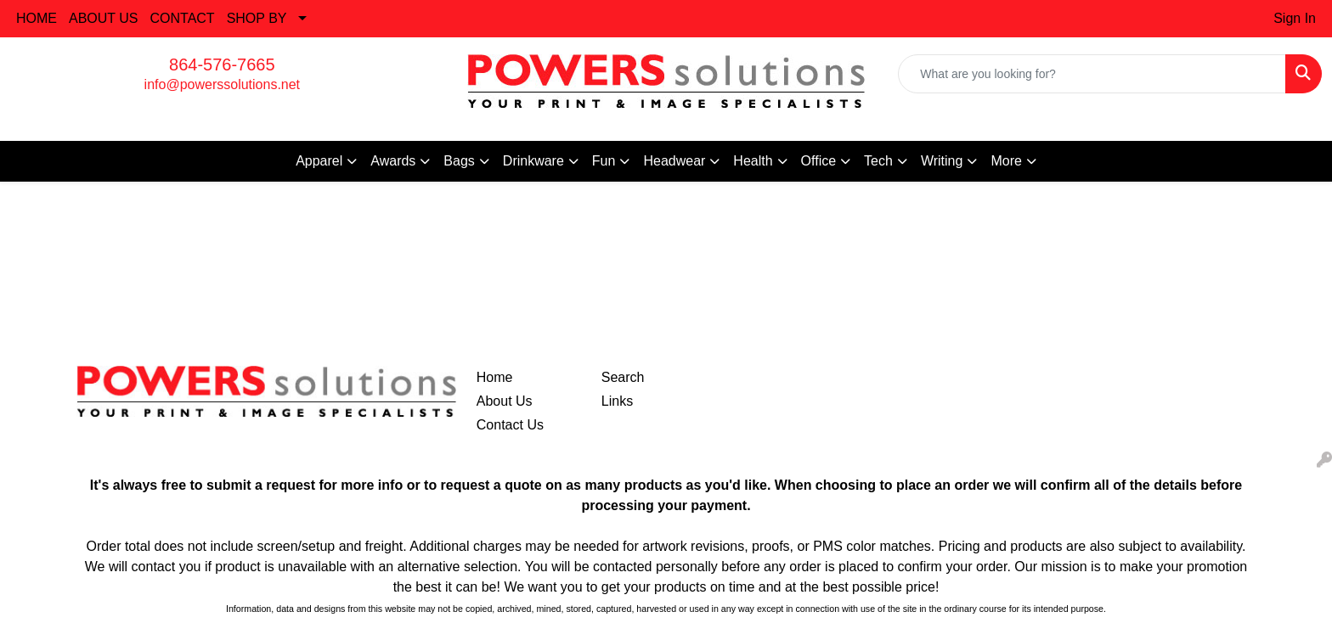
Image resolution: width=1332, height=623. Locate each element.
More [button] (1006, 161)
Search (623, 377)
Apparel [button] (319, 161)
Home (495, 377)
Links (617, 401)
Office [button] (819, 161)
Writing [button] (942, 161)
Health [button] (752, 161)
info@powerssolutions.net (222, 84)
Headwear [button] (674, 161)
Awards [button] (392, 161)
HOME (36, 18)
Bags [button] (458, 161)
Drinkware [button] (533, 161)
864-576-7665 (222, 64)
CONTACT (182, 18)
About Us (505, 401)
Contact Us (510, 425)
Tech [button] (878, 161)
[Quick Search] (1092, 73)
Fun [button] (604, 161)
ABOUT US (103, 18)
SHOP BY (257, 18)
